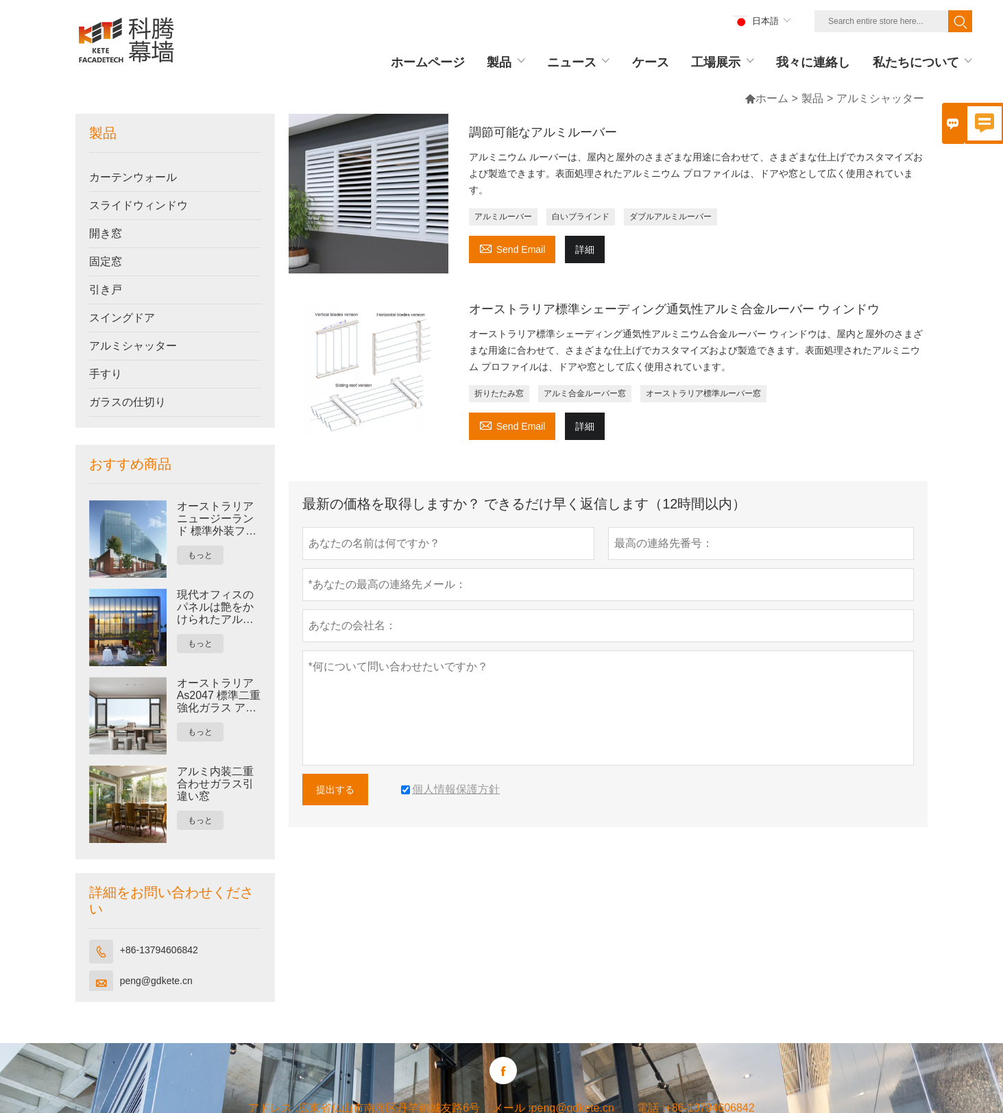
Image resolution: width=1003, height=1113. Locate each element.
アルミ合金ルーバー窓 (585, 393)
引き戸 (105, 289)
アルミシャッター (133, 346)
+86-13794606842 (159, 949)
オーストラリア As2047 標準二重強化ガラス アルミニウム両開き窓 (219, 695)
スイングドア (122, 317)
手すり (105, 374)
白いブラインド (580, 216)
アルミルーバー (503, 216)
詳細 (584, 249)
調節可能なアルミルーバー (543, 132)
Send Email (512, 248)
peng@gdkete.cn (156, 980)
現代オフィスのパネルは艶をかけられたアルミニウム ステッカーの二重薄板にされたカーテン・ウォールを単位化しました (216, 607)
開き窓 (105, 233)
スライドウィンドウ (138, 205)
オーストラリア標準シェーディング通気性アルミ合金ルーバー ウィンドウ (674, 309)
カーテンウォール (133, 177)
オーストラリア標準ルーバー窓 (703, 393)
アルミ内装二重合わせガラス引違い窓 (215, 784)
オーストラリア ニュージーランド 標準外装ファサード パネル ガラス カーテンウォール (218, 518)
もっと (200, 555)
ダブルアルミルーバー (670, 216)
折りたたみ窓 (499, 393)
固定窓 (105, 261)
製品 (812, 98)
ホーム (766, 98)
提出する (335, 789)
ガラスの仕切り (127, 402)
